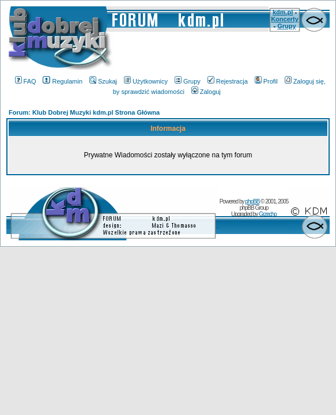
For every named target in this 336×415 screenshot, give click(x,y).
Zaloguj (206, 91)
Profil (266, 81)
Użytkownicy (146, 81)
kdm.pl (283, 12)
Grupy (286, 25)
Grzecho (268, 214)
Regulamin (62, 81)
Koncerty (285, 19)
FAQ (25, 81)
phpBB (252, 201)
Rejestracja (227, 81)
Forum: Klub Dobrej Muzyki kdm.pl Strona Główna (84, 112)
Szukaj (103, 81)
